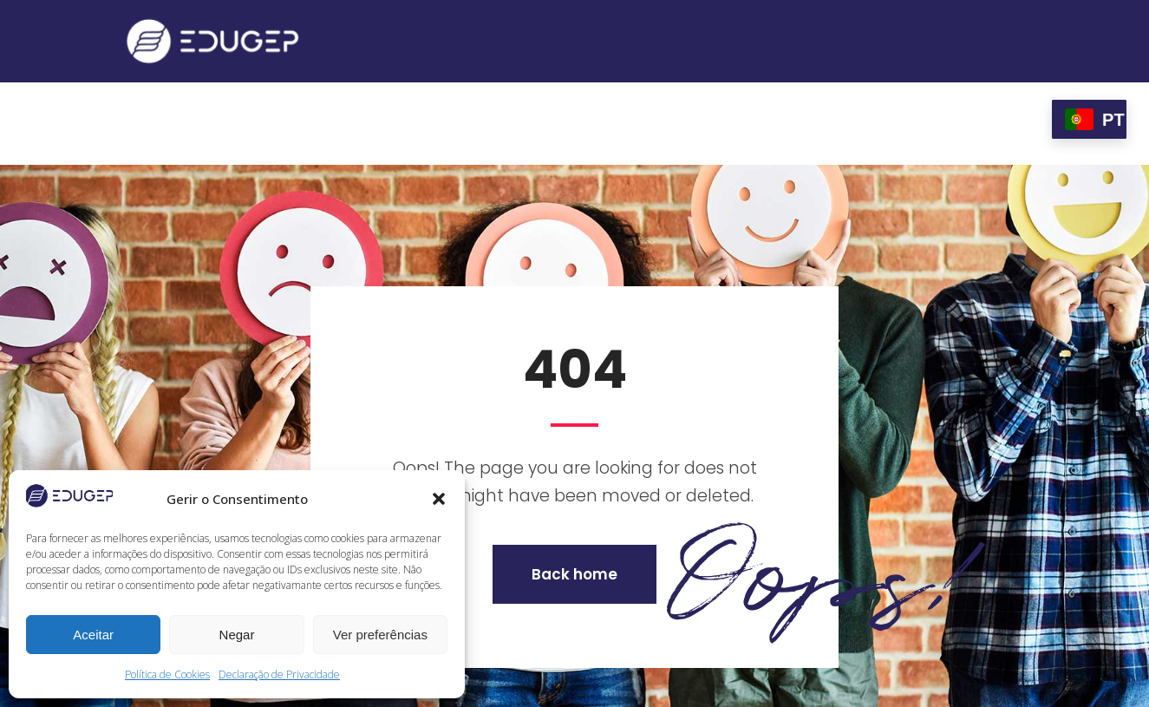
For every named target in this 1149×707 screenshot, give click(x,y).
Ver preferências (380, 634)
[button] (438, 498)
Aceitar (93, 634)
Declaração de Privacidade (279, 674)
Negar (237, 634)
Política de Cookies (167, 674)
